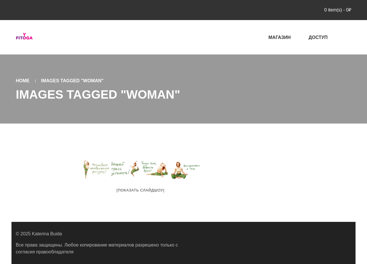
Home (23, 80)
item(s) (337, 9)
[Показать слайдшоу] (141, 190)
